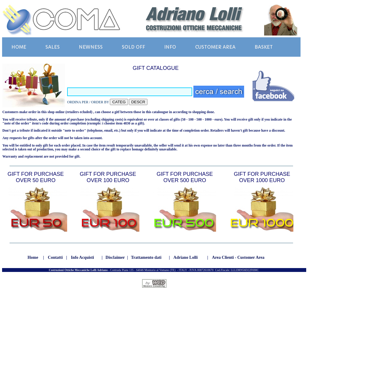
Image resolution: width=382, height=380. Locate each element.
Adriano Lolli (185, 257)
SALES (52, 47)
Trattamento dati (146, 257)
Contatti (55, 257)
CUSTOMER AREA (215, 47)
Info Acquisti (82, 257)
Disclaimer (115, 257)
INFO (170, 47)
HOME (18, 47)
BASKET (264, 47)
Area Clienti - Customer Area (238, 257)
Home (32, 257)
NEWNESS (91, 47)
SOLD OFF (133, 47)
